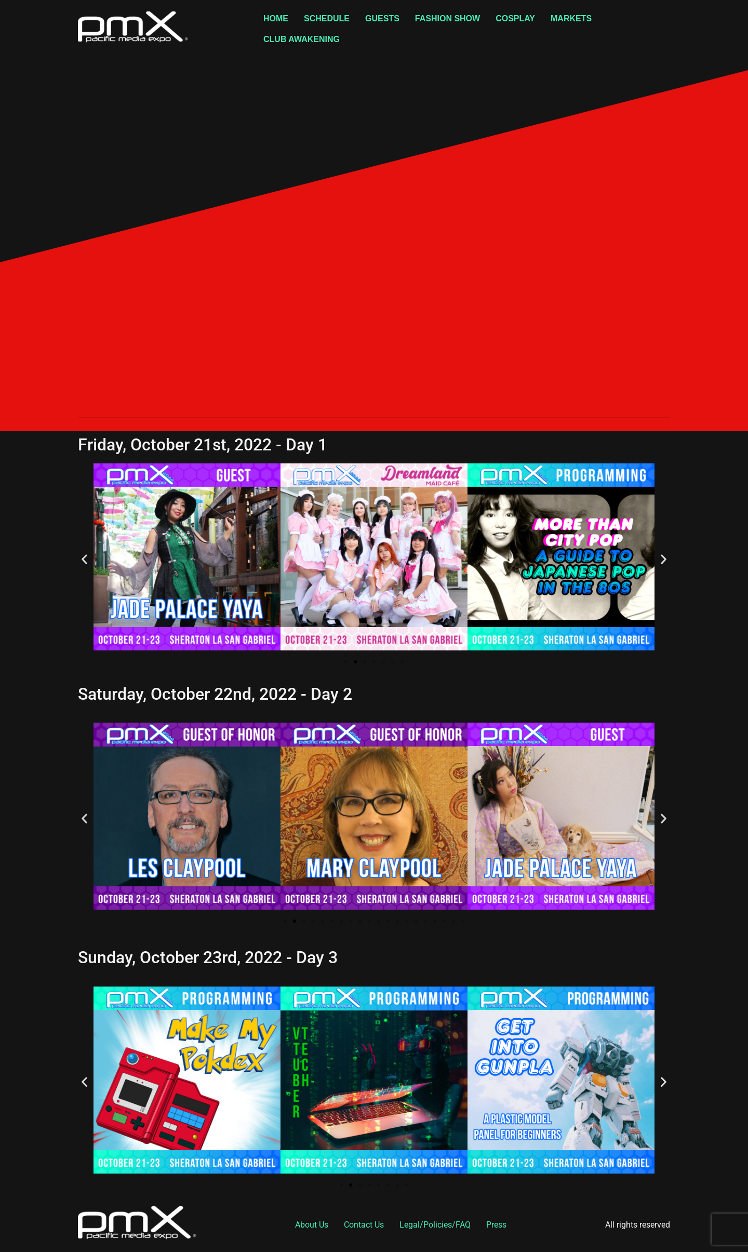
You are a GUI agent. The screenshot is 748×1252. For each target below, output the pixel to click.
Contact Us (364, 1225)
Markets (571, 18)
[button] (84, 558)
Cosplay (515, 18)
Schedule (327, 18)
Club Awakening (301, 39)
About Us (311, 1225)
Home (275, 18)
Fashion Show (447, 18)
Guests (382, 18)
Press (496, 1225)
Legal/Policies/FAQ (435, 1225)
